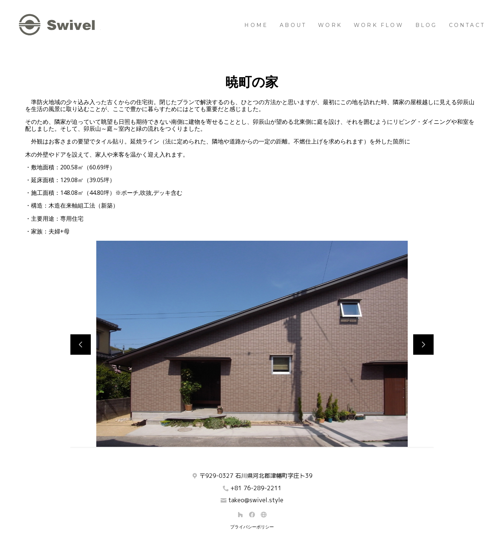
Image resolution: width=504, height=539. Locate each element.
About (293, 25)
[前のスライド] (80, 344)
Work (330, 25)
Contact (467, 25)
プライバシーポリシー (252, 527)
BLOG (426, 25)
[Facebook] (252, 514)
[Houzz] (240, 514)
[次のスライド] (423, 344)
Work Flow (379, 25)
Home (256, 25)
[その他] (263, 514)
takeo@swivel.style (255, 500)
